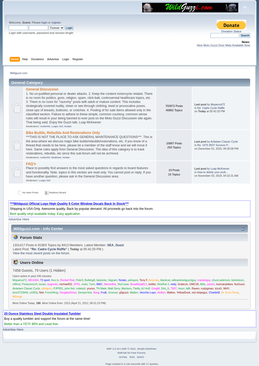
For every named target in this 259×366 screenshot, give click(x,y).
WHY (226, 288)
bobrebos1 (237, 280)
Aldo (202, 284)
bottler (152, 284)
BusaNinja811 (138, 284)
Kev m (55, 280)
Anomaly (154, 280)
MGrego (17, 296)
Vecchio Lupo (148, 292)
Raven (196, 288)
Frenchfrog (51, 292)
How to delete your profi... (212, 172)
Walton (171, 292)
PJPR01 (58, 288)
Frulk (104, 292)
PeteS (79, 280)
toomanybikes (224, 284)
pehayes (133, 280)
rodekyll (80, 288)
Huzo (181, 288)
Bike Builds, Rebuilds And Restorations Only (63, 133)
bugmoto (52, 284)
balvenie (101, 280)
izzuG (218, 288)
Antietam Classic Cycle (224, 141)
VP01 (77, 284)
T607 (173, 288)
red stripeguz (199, 292)
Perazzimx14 (29, 284)
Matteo (134, 292)
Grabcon (183, 284)
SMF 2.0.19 (113, 348)
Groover (113, 292)
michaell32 (65, 284)
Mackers (126, 288)
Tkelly (136, 288)
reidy (173, 284)
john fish (70, 288)
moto (85, 284)
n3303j (34, 292)
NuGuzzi (239, 284)
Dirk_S (165, 288)
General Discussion (42, 89)
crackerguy (203, 280)
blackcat (165, 280)
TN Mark (101, 288)
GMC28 (194, 284)
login (44, 22)
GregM (156, 288)
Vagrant (112, 280)
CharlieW (214, 292)
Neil (41, 292)
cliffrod (16, 284)
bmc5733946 (20, 292)
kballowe (56, 157)
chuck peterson (221, 280)
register (56, 22)
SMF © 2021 (129, 348)
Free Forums (138, 352)
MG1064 (33, 280)
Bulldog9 (90, 280)
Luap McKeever (220, 168)
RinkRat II (163, 284)
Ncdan (68, 126)
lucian (42, 284)
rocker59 (45, 126)
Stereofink (110, 284)
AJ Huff (145, 288)
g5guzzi (123, 292)
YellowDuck (183, 292)
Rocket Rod (67, 280)
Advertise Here (18, 219)
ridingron (46, 288)
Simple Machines (146, 348)
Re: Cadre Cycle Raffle (211, 107)
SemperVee (85, 292)
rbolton (161, 292)
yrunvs (91, 288)
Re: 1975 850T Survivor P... (213, 145)
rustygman (207, 288)
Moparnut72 (218, 104)
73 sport (45, 280)
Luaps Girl (57, 126)
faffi (188, 288)
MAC (100, 284)
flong (96, 292)
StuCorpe (123, 284)
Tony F (143, 280)
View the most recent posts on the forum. (41, 253)
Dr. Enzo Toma (230, 292)
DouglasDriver (68, 292)
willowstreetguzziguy (184, 280)
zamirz (211, 284)
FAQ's (31, 164)
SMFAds (122, 352)
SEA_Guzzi (115, 245)
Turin (92, 284)
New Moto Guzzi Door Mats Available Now (223, 45)
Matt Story (114, 288)
